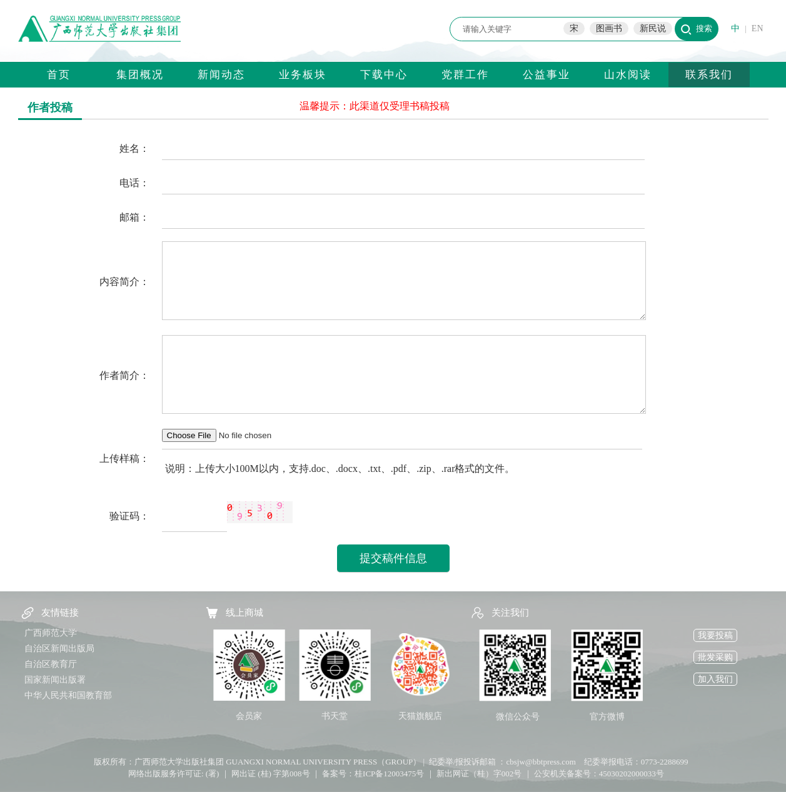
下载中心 (384, 75)
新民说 (653, 28)
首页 (59, 75)
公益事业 (546, 75)
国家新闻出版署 (55, 679)
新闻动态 (221, 75)
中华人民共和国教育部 (68, 695)
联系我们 (709, 75)
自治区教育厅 (50, 664)
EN (757, 28)
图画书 (609, 28)
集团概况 (140, 75)
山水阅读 (628, 75)
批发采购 (715, 657)
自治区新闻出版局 (59, 648)
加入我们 (715, 679)
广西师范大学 (50, 633)
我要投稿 (715, 635)
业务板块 (302, 75)
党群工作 (465, 75)
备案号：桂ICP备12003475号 (373, 773)
